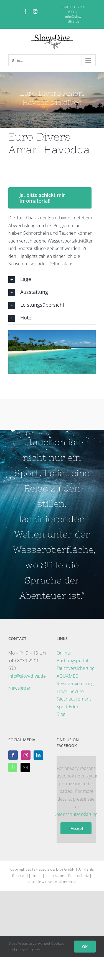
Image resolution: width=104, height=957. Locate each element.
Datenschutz (78, 875)
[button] (52, 279)
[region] (52, 352)
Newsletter (19, 688)
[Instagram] (26, 755)
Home (37, 875)
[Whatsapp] (12, 767)
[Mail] (25, 767)
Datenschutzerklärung (76, 814)
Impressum (54, 875)
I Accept (76, 828)
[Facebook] (13, 755)
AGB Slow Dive (40, 881)
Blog (61, 714)
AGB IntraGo (65, 881)
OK (85, 946)
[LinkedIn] (38, 755)
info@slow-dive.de (74, 19)
